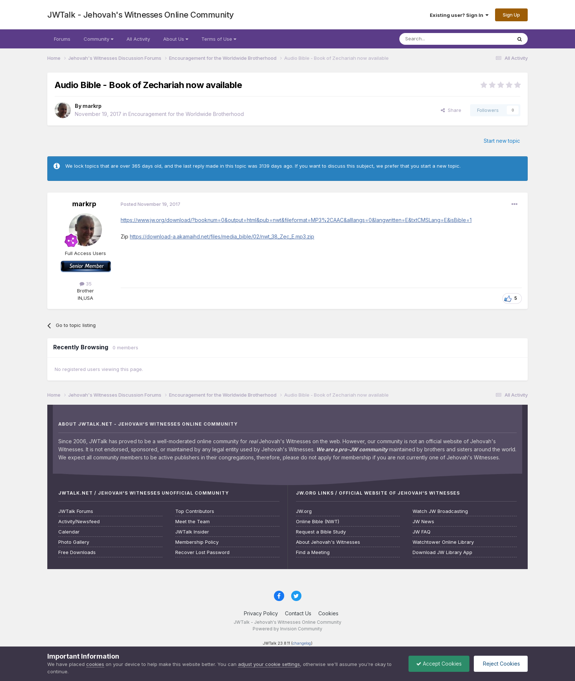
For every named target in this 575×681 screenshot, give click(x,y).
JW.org (304, 511)
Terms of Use (218, 39)
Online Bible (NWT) (317, 521)
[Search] (436, 39)
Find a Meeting (313, 552)
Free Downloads (77, 552)
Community (98, 39)
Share (451, 110)
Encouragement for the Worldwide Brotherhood (186, 114)
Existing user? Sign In (459, 15)
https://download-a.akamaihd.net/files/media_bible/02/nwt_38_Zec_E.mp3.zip (222, 236)
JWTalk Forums (75, 511)
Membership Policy (197, 542)
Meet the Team (192, 521)
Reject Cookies (500, 663)
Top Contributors (194, 511)
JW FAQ (422, 532)
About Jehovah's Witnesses (328, 542)
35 (86, 284)
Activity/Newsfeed (79, 521)
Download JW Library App (442, 552)
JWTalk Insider (192, 532)
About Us (175, 39)
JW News (423, 521)
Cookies (328, 613)
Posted (150, 204)
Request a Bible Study (321, 532)
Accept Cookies (439, 663)
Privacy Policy (261, 613)
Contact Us (298, 613)
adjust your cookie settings (269, 664)
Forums (62, 39)
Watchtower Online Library (443, 542)
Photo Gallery (73, 542)
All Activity (138, 39)
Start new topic (502, 141)
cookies (95, 664)
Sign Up (511, 15)
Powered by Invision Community (287, 628)
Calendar (69, 532)
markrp (92, 106)
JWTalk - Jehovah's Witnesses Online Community (140, 14)
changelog (302, 643)
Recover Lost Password (202, 552)
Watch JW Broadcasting (440, 511)
